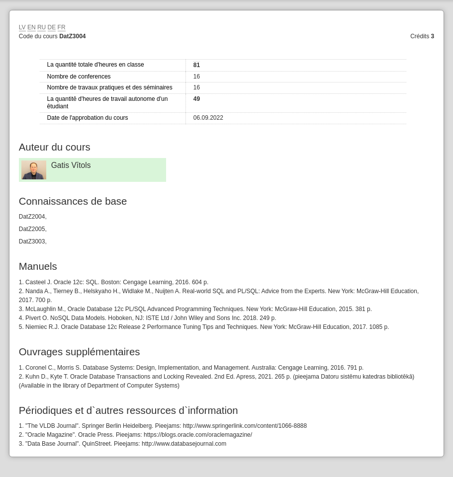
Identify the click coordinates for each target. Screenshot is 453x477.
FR (62, 27)
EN (31, 27)
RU (41, 27)
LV (22, 27)
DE (52, 27)
